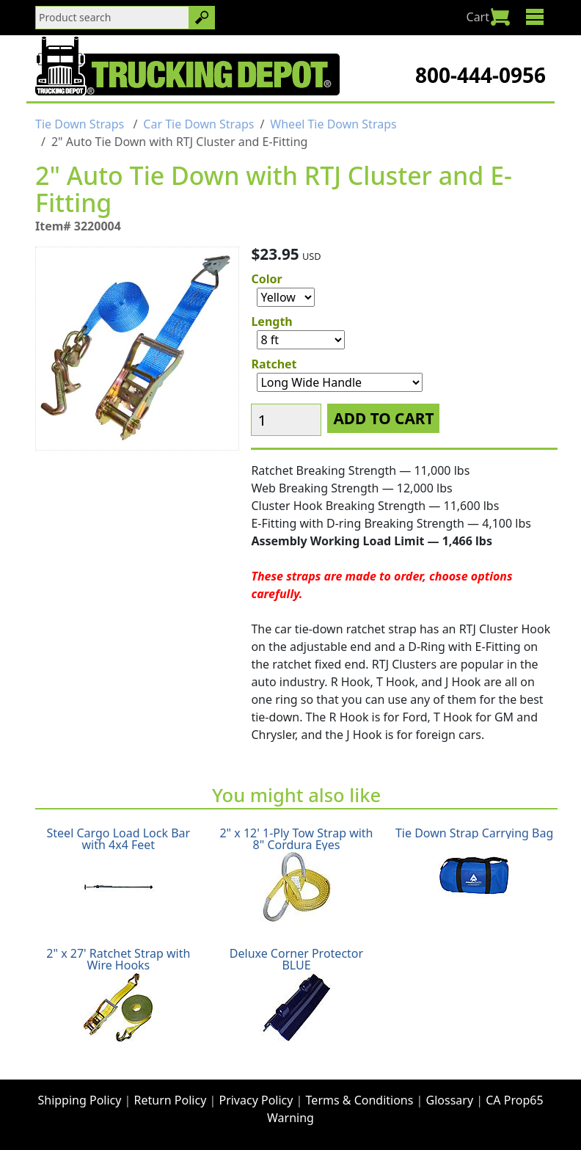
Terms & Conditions (360, 1100)
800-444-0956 (480, 75)
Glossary (450, 1100)
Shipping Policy (79, 1100)
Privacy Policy (256, 1100)
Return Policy (170, 1100)
